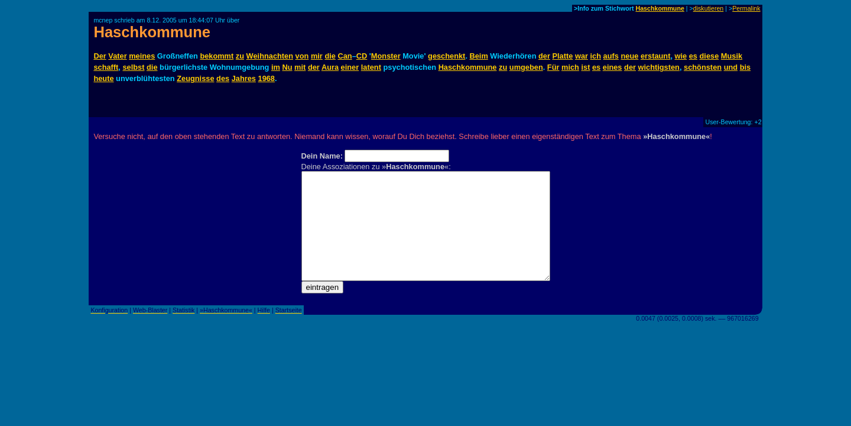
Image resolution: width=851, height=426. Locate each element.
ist (585, 67)
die (330, 55)
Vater (117, 55)
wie (681, 55)
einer (350, 67)
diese (709, 55)
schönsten (703, 67)
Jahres (244, 78)
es (693, 55)
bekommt (216, 55)
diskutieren (708, 8)
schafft (105, 67)
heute (103, 78)
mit (300, 67)
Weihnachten (269, 55)
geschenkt (446, 55)
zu (240, 55)
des (222, 78)
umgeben (526, 67)
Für (553, 67)
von (302, 55)
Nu (287, 67)
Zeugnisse (195, 78)
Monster (386, 55)
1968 (266, 78)
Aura (330, 67)
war (581, 55)
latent (371, 67)
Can (344, 55)
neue (629, 55)
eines (612, 67)
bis (745, 67)
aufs (611, 55)
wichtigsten (659, 67)
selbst (133, 67)
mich (570, 67)
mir (317, 55)
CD (361, 55)
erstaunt (656, 55)
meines (142, 55)
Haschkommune (660, 8)
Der (99, 55)
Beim (479, 55)
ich (596, 55)
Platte (563, 55)
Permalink (746, 8)
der (544, 55)
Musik (731, 55)
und (731, 67)
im (275, 67)
